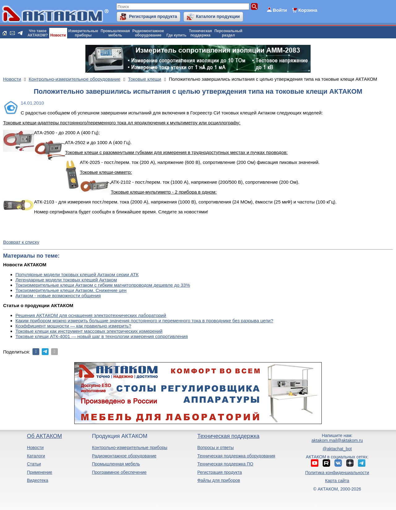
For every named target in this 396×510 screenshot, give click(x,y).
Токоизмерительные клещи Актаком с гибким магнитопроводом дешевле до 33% (102, 285)
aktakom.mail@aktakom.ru (337, 440)
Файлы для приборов (218, 480)
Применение (39, 472)
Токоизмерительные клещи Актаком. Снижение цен (71, 290)
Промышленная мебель (116, 463)
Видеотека (37, 480)
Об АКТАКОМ (44, 436)
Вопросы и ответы (215, 447)
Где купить (176, 35)
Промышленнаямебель (115, 33)
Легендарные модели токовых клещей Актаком (66, 279)
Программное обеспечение (119, 472)
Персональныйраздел (228, 33)
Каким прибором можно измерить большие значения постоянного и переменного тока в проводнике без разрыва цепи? (144, 320)
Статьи (34, 463)
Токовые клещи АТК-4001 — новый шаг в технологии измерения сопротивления (101, 336)
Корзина (307, 10)
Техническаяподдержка (200, 33)
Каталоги (36, 455)
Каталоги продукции (218, 16)
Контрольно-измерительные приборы (129, 447)
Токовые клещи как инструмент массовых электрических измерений (88, 331)
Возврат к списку (21, 242)
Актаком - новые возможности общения (58, 295)
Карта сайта (337, 480)
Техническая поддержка (228, 436)
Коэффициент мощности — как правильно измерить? (73, 325)
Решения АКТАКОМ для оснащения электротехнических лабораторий (90, 315)
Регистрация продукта (153, 16)
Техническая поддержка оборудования (236, 455)
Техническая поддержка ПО (225, 463)
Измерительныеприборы (83, 33)
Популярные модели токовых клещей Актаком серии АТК (77, 274)
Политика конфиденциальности (337, 472)
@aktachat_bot (337, 448)
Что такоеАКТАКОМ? (38, 33)
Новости (58, 35)
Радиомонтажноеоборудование (148, 33)
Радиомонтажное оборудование (124, 455)
